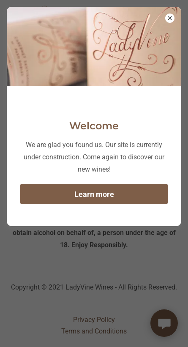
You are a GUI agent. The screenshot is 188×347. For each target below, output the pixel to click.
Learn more (94, 194)
